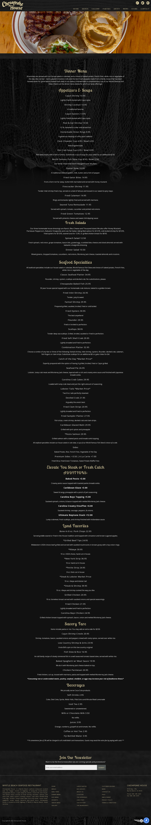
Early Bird (55, 792)
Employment (106, 797)
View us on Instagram (147, 2)
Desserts (55, 800)
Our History (81, 802)
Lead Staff (80, 800)
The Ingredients (82, 805)
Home (76, 9)
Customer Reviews (108, 786)
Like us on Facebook (137, 2)
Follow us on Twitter (142, 2)
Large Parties (82, 786)
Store (134, 9)
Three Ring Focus (141, 820)
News (125, 9)
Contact (145, 9)
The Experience (82, 797)
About (117, 9)
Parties (106, 9)
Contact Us (106, 792)
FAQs (103, 794)
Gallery (96, 9)
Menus (85, 9)
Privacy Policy (107, 800)
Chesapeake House (20, 821)
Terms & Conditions (109, 802)
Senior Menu (56, 802)
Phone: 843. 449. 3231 (134, 794)
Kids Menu (55, 797)
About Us (80, 792)
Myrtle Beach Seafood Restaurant (22, 785)
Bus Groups (81, 789)
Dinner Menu (56, 794)
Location (80, 794)
